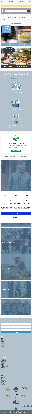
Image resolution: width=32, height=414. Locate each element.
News (1, 379)
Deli (13, 66)
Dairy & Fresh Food (3, 351)
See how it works (16, 23)
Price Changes (3, 384)
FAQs (1, 382)
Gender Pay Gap (3, 364)
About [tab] (26, 195)
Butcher (6, 66)
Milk (8, 44)
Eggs (14, 44)
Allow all (16, 213)
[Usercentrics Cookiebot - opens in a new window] (26, 192)
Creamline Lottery (3, 381)
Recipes (2, 378)
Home (2, 375)
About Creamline (3, 376)
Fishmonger (25, 66)
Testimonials (2, 383)
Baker (10, 66)
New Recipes (3, 345)
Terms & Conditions (3, 360)
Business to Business (4, 380)
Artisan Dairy (3, 343)
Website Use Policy (3, 361)
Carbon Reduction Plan (4, 365)
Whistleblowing (3, 367)
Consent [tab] (5, 195)
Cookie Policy (3, 363)
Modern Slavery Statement (5, 366)
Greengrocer (18, 66)
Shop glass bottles (16, 150)
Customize (16, 217)
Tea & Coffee (3, 344)
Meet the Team (3, 377)
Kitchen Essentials (20, 44)
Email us (2, 370)
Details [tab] (16, 195)
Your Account (3, 359)
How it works (3, 346)
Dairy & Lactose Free (4, 350)
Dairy (11, 44)
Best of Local (7, 96)
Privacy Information (3, 362)
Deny (16, 220)
